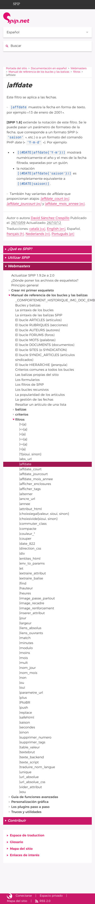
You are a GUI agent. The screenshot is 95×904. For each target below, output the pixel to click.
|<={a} (23, 429)
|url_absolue (29, 777)
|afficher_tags (30, 489)
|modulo (26, 648)
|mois (23, 658)
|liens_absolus (30, 628)
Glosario (16, 842)
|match (25, 638)
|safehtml (26, 717)
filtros (76, 72)
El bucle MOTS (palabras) (35, 340)
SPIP (13, 3)
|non (22, 677)
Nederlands (35, 234)
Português (60, 234)
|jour (22, 618)
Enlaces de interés (24, 855)
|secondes (27, 727)
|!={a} (22, 424)
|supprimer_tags (32, 742)
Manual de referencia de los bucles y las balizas (39, 72)
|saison (24, 722)
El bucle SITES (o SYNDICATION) (41, 350)
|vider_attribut (30, 787)
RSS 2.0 (45, 901)
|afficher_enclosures (35, 484)
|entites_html (30, 558)
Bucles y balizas (27, 305)
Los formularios (27, 380)
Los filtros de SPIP (29, 384)
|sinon (24, 732)
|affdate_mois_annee (61, 203)
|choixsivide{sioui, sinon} (38, 519)
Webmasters (79, 68)
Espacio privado (51, 895)
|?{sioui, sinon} (30, 454)
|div (22, 553)
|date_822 (27, 543)
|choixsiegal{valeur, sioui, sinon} (44, 514)
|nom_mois (28, 673)
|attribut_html (30, 509)
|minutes (26, 643)
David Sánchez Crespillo (50, 218)
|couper (25, 538)
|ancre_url (27, 499)
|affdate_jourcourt (21, 203)
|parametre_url (31, 692)
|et (21, 568)
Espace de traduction (27, 835)
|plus (23, 697)
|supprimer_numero (35, 737)
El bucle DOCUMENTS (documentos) (44, 345)
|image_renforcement (36, 608)
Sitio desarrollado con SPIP (9, 896)
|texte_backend (31, 757)
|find (22, 583)
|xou (22, 792)
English (53, 229)
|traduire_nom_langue (37, 767)
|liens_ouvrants (31, 633)
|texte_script (29, 762)
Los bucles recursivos (32, 389)
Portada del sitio (16, 68)
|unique (25, 772)
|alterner (26, 494)
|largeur (25, 623)
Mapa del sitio (21, 848)
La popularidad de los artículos (40, 394)
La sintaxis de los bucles (34, 310)
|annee (24, 504)
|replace (25, 712)
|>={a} (23, 444)
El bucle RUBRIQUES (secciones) (41, 325)
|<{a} (22, 434)
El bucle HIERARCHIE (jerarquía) (41, 365)
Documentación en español (49, 68)
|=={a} (23, 439)
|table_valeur (29, 747)
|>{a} (22, 449)
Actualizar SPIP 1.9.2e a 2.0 (32, 275)
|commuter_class (33, 523)
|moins (24, 653)
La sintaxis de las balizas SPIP (38, 315)
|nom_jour (27, 668)
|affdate (25, 464)
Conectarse (24, 895)
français (13, 234)
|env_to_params (32, 563)
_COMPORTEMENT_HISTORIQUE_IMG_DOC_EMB (53, 300)
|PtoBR (24, 702)
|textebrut (27, 752)
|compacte (27, 528)
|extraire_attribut (32, 573)
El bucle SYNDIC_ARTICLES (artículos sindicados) (45, 357)
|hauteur (26, 588)
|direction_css (30, 548)
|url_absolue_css (32, 782)
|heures (25, 593)
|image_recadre (31, 603)
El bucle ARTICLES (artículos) (38, 320)
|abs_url (25, 459)
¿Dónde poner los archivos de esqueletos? (44, 280)
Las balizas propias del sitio (37, 374)
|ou (21, 682)
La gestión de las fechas (34, 399)
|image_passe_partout (37, 598)
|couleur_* (27, 534)
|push (23, 707)
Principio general (24, 285)
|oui (22, 687)
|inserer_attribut (32, 613)
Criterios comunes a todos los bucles (44, 369)
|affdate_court (51, 198)
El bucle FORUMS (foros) (34, 335)
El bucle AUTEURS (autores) (37, 330)
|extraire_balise (31, 578)
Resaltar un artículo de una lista (40, 404)
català (34, 229)
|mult (23, 662)
